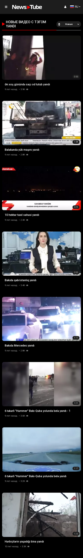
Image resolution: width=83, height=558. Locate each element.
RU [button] (74, 6)
